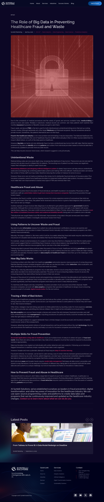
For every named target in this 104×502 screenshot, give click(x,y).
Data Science (69, 32)
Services (45, 3)
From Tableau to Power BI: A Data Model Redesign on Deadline (40, 445)
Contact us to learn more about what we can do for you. (46, 399)
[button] (86, 419)
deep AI (57, 350)
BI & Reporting (87, 425)
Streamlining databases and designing (24, 168)
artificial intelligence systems (47, 168)
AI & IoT (38, 32)
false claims (33, 193)
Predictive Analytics (81, 32)
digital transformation (38, 289)
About (38, 3)
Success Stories (63, 3)
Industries (53, 3)
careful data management (53, 361)
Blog (72, 3)
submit (26, 193)
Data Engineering (58, 32)
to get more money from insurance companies (53, 193)
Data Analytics (46, 32)
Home (32, 3)
